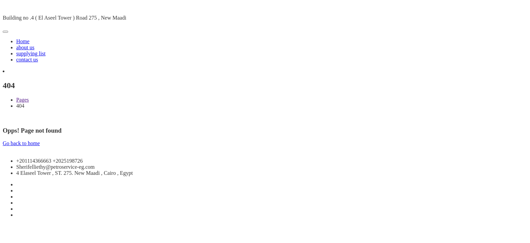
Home (22, 41)
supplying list (31, 53)
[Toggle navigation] (5, 32)
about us (25, 47)
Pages (22, 100)
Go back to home (21, 143)
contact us (27, 59)
